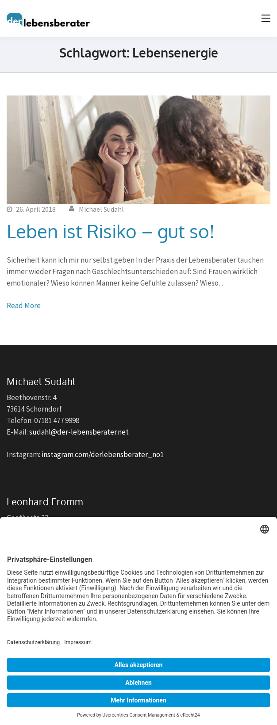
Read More (24, 305)
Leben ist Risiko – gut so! (111, 231)
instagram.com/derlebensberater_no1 (103, 454)
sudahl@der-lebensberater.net (79, 432)
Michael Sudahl (101, 209)
